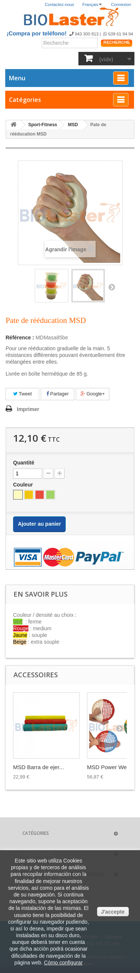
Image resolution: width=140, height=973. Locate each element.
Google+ (93, 394)
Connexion (121, 4)
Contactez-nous (59, 4)
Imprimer (28, 409)
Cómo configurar (63, 963)
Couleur (23, 485)
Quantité (23, 463)
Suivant (111, 286)
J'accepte (113, 912)
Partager (57, 394)
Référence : (20, 338)
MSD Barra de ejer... (38, 767)
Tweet (22, 394)
